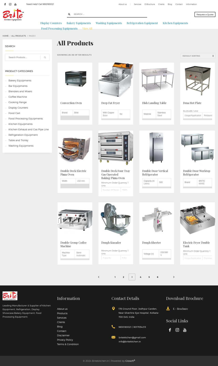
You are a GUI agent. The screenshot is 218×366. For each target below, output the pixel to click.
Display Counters (18, 107)
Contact (179, 4)
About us (123, 4)
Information (191, 4)
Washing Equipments (21, 145)
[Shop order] (198, 56)
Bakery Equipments (20, 80)
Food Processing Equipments (26, 118)
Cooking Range (18, 102)
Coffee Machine (18, 96)
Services (137, 4)
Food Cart (14, 113)
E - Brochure (180, 308)
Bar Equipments (18, 85)
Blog (170, 4)
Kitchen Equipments (21, 124)
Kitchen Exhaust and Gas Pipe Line (29, 129)
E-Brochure (150, 4)
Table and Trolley (18, 140)
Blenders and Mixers (20, 91)
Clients (161, 4)
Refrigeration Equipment (23, 134)
